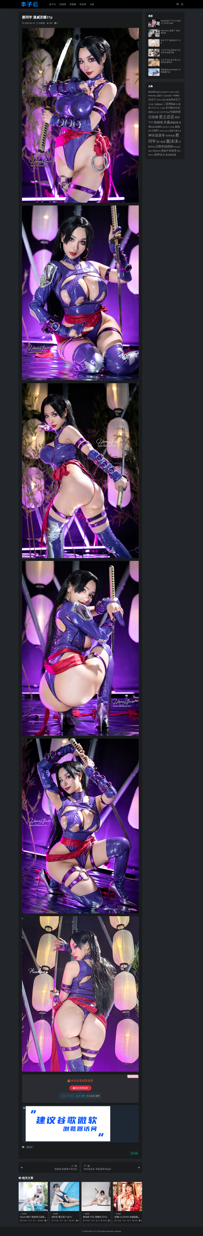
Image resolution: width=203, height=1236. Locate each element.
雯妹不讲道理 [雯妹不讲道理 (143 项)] (168, 150)
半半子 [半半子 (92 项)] (154, 108)
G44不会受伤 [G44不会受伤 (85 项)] (174, 92)
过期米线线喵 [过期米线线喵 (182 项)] (164, 146)
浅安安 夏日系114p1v (61, 1216)
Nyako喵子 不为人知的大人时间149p (171, 21)
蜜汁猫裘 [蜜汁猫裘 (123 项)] (161, 141)
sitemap (117, 1231)
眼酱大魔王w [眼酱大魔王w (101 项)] (175, 130)
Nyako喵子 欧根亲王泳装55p (32, 1218)
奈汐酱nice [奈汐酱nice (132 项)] (171, 107)
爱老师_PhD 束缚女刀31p (95, 1216)
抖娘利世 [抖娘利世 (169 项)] (175, 112)
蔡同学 (29, 1147)
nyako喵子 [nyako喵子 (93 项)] (168, 95)
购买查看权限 (80, 1088)
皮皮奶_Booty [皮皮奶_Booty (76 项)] (164, 131)
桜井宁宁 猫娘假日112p (170, 41)
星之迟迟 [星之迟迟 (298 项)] (166, 116)
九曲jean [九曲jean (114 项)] (158, 104)
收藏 (134, 1153)
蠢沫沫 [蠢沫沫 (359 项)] (172, 141)
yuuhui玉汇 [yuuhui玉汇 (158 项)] (173, 99)
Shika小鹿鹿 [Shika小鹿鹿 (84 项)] (161, 100)
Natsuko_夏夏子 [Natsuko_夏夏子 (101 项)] (155, 95)
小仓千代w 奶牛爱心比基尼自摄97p (171, 61)
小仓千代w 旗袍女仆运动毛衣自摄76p (171, 51)
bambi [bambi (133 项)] (152, 91)
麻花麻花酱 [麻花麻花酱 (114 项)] (171, 154)
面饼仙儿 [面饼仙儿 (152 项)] (159, 154)
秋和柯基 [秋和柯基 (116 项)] (170, 135)
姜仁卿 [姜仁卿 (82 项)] (155, 112)
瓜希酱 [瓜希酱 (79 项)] (172, 127)
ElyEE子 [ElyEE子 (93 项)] (166, 92)
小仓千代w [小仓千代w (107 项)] (164, 112)
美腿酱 (42, 23)
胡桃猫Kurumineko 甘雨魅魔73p (171, 70)
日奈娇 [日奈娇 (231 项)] (153, 116)
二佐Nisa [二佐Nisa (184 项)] (169, 104)
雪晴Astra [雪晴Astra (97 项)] (156, 151)
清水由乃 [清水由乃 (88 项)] (165, 127)
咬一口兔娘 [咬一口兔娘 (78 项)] (161, 108)
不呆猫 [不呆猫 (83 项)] (150, 104)
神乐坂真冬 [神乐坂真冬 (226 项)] (156, 135)
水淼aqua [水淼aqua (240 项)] (170, 122)
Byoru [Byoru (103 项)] (159, 92)
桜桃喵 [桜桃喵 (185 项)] (158, 122)
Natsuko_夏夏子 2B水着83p (170, 31)
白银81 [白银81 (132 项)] (155, 130)
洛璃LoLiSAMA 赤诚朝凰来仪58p (127, 1218)
